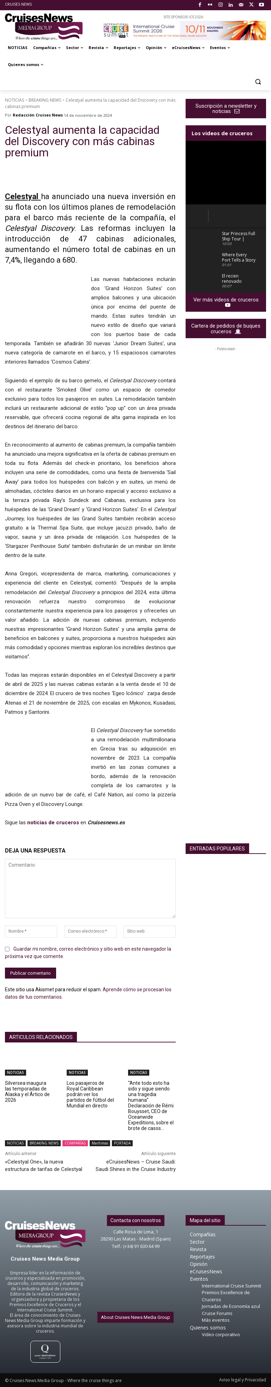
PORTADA (122, 1143)
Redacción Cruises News (38, 115)
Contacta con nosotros (135, 1220)
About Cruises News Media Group (135, 1317)
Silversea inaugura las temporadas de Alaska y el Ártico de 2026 (27, 1091)
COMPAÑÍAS (75, 1143)
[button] (257, 81)
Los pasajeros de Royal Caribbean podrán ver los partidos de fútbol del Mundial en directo (90, 1094)
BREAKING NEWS (45, 100)
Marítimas (100, 1143)
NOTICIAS (14, 100)
